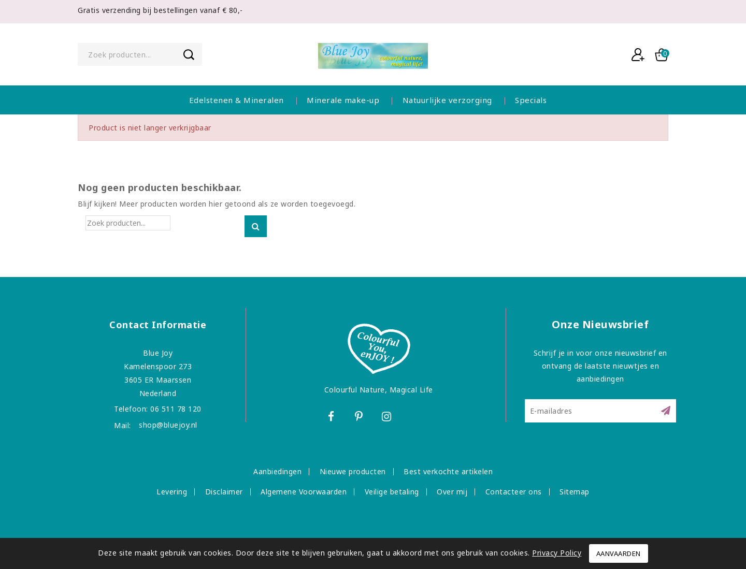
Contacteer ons (513, 492)
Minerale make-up (343, 100)
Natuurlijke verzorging (447, 100)
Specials (531, 100)
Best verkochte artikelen (448, 471)
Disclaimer (224, 492)
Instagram (388, 418)
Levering (171, 492)
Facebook (332, 418)
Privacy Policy (556, 553)
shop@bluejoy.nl (168, 425)
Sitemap (575, 492)
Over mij (452, 492)
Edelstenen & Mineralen (236, 100)
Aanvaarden (618, 553)
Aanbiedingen (277, 471)
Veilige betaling (392, 492)
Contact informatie (157, 324)
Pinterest (360, 418)
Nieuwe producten (353, 471)
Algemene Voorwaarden (304, 492)
